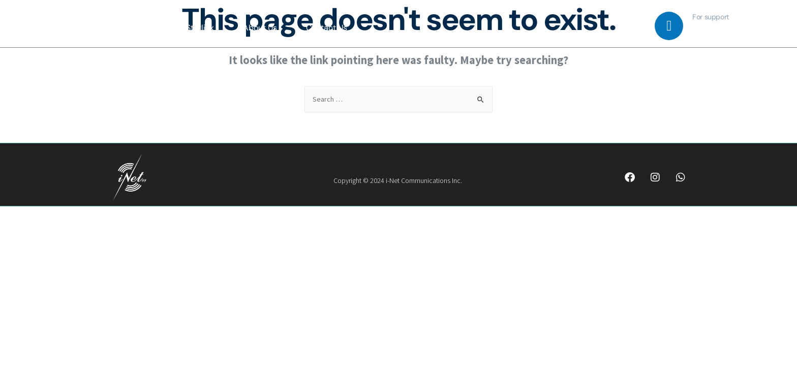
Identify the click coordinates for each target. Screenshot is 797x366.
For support (710, 16)
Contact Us (326, 27)
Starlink (200, 27)
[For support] (669, 26)
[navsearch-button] (637, 27)
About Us (260, 27)
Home (146, 27)
